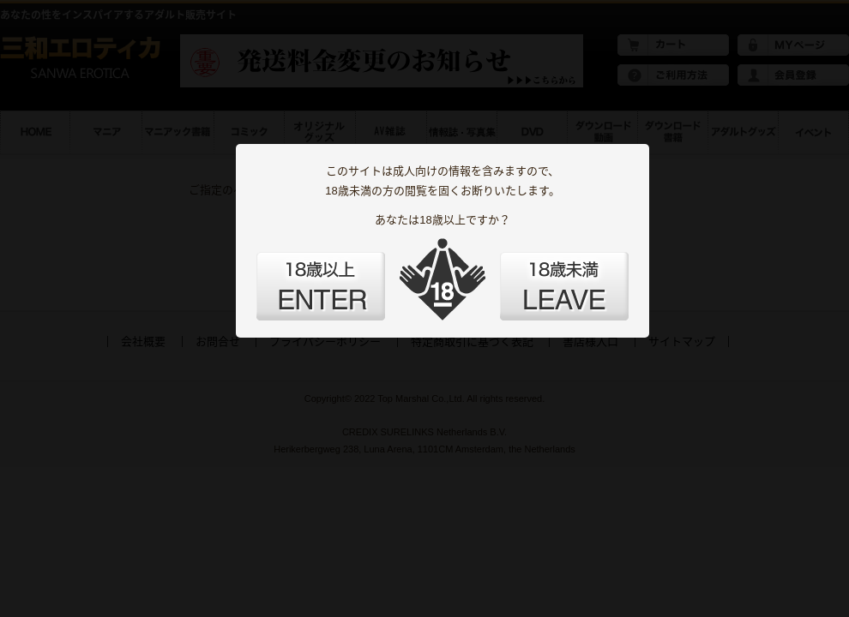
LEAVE (564, 286)
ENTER (320, 286)
